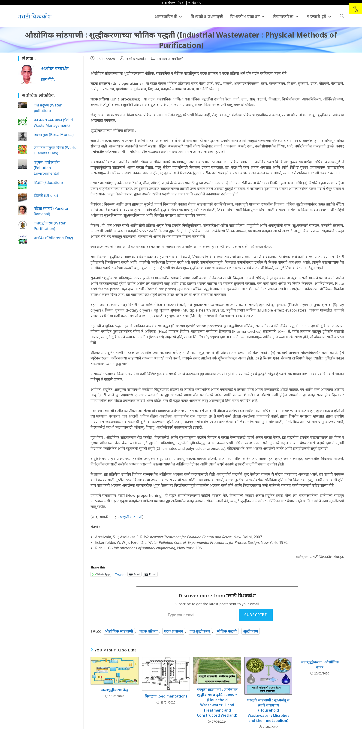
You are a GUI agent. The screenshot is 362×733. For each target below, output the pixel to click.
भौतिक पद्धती (227, 631)
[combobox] (355, 9)
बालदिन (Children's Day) (53, 237)
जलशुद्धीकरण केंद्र (114, 689)
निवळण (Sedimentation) (166, 696)
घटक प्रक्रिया (148, 631)
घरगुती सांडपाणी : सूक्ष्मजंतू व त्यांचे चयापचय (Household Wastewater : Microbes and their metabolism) (268, 710)
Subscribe (255, 614)
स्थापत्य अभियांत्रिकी (170, 58)
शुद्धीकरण (250, 631)
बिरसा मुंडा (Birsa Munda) (54, 134)
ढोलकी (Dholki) (46, 195)
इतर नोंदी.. (48, 79)
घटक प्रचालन (173, 631)
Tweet (120, 574)
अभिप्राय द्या (195, 2)
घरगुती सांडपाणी (131, 516)
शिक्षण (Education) (48, 182)
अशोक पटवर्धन (136, 58)
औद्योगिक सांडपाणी (119, 631)
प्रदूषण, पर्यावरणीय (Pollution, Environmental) (47, 168)
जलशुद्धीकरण (200, 631)
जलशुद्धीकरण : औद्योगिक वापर (320, 664)
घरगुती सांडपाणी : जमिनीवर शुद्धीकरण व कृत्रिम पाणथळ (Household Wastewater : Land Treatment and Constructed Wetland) (217, 702)
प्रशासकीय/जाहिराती (172, 2)
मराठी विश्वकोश (35, 16)
